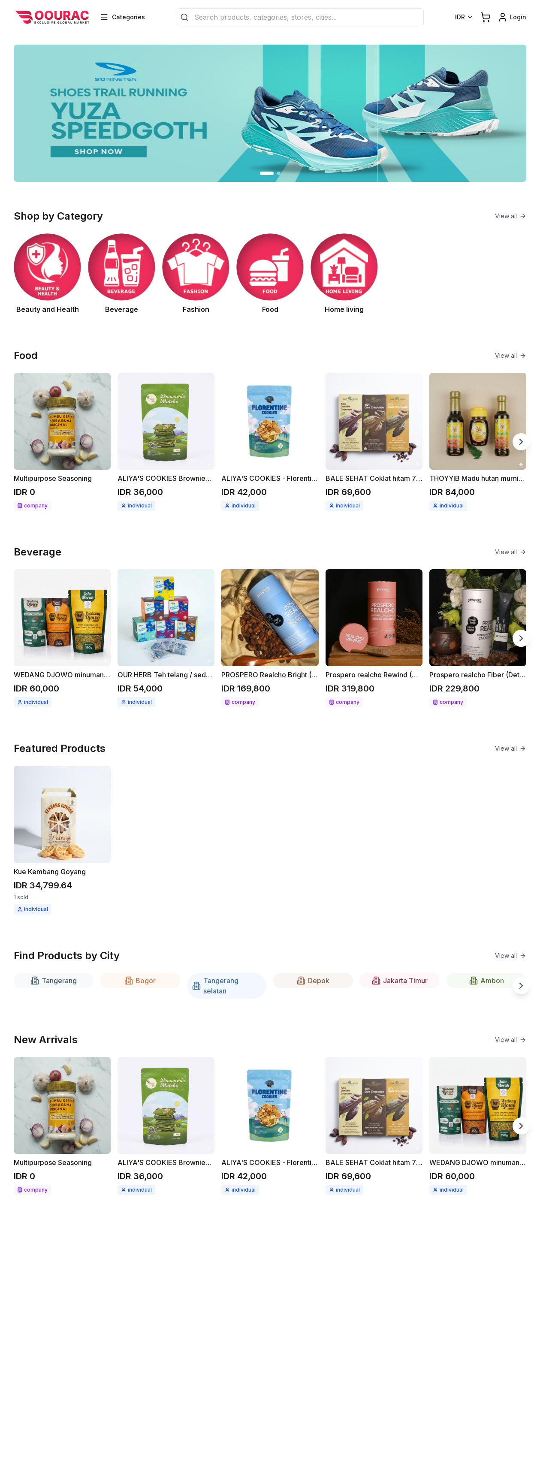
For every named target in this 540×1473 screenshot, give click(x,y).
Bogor (140, 980)
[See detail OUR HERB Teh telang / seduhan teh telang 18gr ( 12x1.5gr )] (166, 638)
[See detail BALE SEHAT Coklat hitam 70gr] (374, 442)
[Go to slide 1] (267, 173)
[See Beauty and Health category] (47, 273)
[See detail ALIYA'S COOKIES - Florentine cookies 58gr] (269, 442)
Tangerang (53, 980)
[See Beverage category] (121, 273)
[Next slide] (521, 441)
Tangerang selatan (215, 985)
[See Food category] (270, 273)
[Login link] (512, 17)
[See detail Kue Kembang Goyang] (62, 840)
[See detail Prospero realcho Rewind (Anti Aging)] (374, 638)
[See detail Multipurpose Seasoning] (62, 442)
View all (510, 216)
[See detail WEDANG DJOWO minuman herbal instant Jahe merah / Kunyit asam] (62, 638)
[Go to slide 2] (279, 173)
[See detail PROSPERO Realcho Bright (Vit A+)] (269, 638)
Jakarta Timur (400, 980)
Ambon (486, 980)
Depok (313, 980)
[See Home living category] (344, 273)
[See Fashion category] (195, 273)
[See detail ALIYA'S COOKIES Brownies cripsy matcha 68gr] (166, 442)
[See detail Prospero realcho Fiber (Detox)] (477, 638)
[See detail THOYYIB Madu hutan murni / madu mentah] (477, 442)
